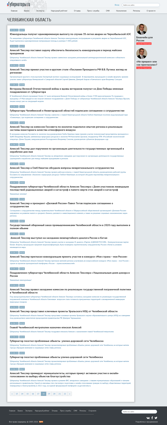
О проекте (151, 10)
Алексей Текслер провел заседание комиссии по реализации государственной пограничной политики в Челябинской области (70, 291)
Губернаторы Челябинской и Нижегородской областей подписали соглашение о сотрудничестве (67, 110)
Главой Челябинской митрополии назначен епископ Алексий (45, 327)
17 (38, 394)
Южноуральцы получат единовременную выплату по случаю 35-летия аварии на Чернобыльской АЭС (70, 34)
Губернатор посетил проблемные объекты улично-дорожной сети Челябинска (56, 340)
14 (22, 394)
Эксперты (40, 10)
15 (27, 394)
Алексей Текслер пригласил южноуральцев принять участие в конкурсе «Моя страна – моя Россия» (68, 256)
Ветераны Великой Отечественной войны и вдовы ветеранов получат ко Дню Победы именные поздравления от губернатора (66, 90)
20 (54, 394)
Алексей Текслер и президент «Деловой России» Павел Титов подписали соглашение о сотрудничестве (61, 205)
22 (65, 394)
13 (17, 394)
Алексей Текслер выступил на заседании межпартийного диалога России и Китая (59, 237)
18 (44, 394)
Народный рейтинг (59, 10)
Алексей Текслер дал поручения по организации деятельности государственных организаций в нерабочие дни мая (67, 150)
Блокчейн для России (144, 39)
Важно (26, 10)
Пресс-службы (93, 10)
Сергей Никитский (144, 43)
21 (60, 394)
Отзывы (77, 10)
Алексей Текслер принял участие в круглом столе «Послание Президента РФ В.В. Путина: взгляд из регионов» (68, 71)
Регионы (136, 10)
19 (49, 394)
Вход (117, 5)
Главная (14, 10)
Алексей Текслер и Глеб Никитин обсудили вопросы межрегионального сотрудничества (62, 167)
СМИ (108, 10)
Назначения (121, 10)
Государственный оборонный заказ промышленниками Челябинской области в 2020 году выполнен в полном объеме (70, 227)
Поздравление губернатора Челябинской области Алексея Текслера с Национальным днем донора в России (70, 274)
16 (33, 394)
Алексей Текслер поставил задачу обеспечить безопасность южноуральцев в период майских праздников (66, 52)
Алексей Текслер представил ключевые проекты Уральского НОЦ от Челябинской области (64, 311)
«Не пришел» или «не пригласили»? (146, 63)
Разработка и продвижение (147, 422)
